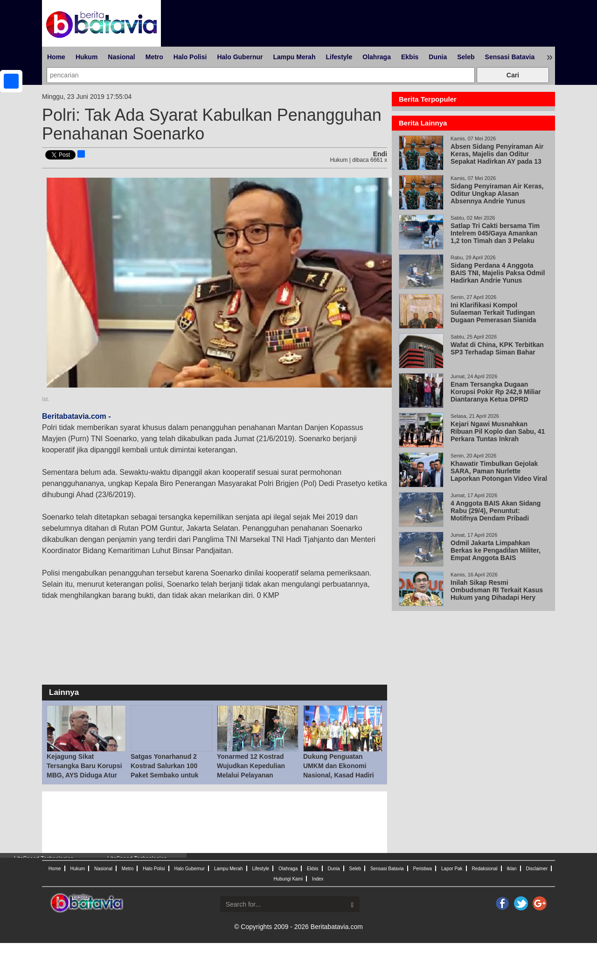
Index (317, 878)
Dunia (438, 57)
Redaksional (485, 868)
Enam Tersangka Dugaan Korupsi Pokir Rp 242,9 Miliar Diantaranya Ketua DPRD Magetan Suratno (496, 395)
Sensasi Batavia (510, 57)
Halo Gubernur (240, 57)
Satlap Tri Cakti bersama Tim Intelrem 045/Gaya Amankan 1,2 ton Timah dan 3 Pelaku (495, 233)
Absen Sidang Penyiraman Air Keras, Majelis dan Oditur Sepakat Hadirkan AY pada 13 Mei (497, 158)
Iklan (511, 868)
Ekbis (409, 57)
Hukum (86, 57)
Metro (154, 57)
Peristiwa (422, 868)
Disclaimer (537, 868)
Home (56, 57)
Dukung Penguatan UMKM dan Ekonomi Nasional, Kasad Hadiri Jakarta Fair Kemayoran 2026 (340, 775)
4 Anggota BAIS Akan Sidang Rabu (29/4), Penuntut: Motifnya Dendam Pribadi (496, 510)
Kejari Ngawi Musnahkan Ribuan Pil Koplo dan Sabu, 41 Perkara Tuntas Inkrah (498, 431)
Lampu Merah (294, 57)
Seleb (465, 57)
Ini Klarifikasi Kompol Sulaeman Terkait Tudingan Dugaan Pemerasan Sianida (493, 312)
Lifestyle (339, 57)
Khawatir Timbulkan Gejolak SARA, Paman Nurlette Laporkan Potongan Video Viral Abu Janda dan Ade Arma (499, 475)
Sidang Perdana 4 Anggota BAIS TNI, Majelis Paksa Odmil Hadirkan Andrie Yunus (498, 273)
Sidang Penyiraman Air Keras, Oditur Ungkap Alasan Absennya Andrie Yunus (497, 193)
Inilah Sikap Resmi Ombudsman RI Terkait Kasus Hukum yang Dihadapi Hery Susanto (497, 594)
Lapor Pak (452, 868)
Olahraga (376, 57)
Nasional (121, 57)
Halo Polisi (190, 57)
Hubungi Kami (288, 878)
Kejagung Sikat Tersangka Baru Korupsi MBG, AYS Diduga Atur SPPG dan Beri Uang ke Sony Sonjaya (84, 775)
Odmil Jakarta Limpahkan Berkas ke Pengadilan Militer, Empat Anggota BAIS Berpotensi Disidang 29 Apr (496, 554)
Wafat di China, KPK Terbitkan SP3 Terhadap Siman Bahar (497, 348)
